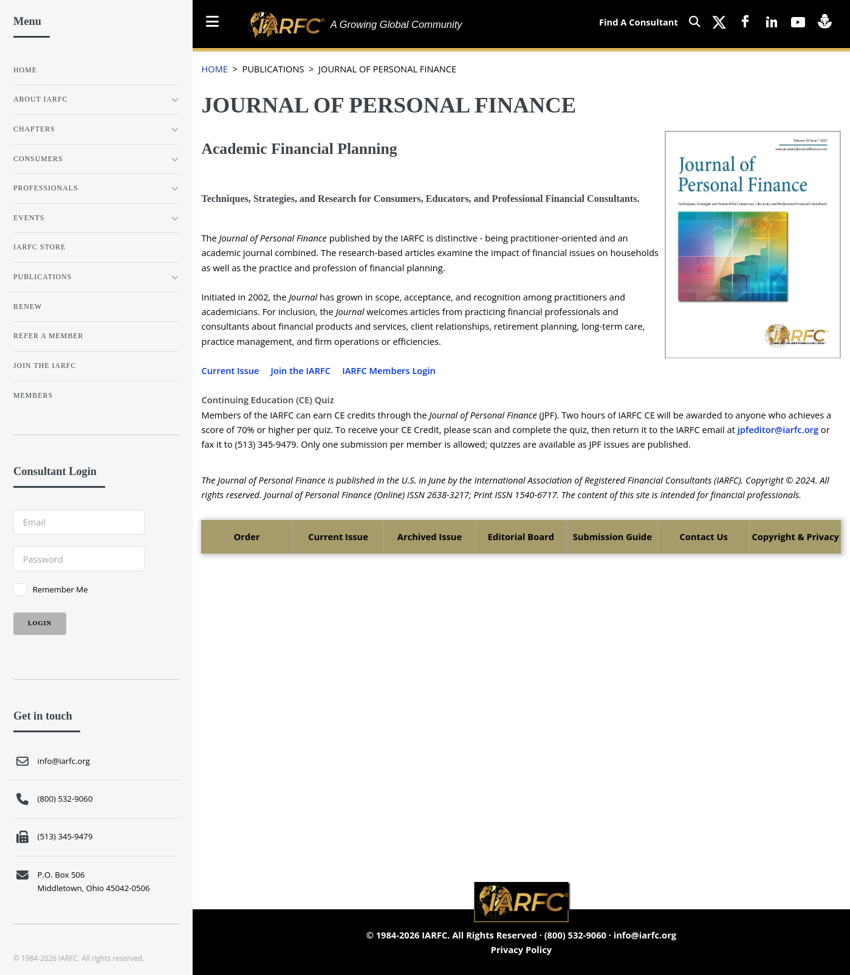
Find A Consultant (638, 22)
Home (25, 70)
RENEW (27, 306)
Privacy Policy (521, 949)
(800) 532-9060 (575, 935)
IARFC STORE (39, 247)
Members (33, 395)
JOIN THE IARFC (44, 365)
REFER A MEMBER (48, 335)
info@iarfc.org (645, 935)
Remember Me (60, 589)
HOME (214, 69)
